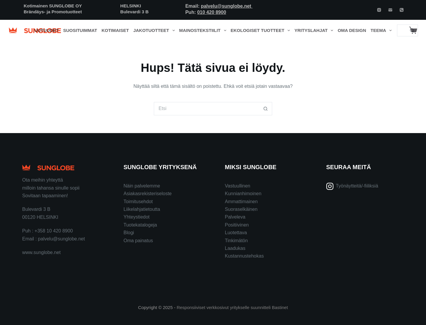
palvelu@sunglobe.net (227, 6)
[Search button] (265, 108)
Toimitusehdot (138, 201)
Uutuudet (46, 30)
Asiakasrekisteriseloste (148, 193)
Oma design (352, 30)
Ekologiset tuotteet (261, 30)
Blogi (129, 232)
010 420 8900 (211, 12)
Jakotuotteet (155, 30)
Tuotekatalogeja (140, 224)
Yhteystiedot (137, 216)
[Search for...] (401, 30)
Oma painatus (138, 240)
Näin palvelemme (142, 185)
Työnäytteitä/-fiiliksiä (357, 185)
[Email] (390, 10)
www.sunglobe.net (41, 252)
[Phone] (402, 10)
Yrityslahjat (314, 30)
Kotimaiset (115, 30)
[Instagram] (379, 10)
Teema (382, 30)
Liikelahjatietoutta (142, 209)
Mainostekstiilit (204, 30)
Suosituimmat (80, 30)
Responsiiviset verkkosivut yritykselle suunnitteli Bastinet (232, 307)
